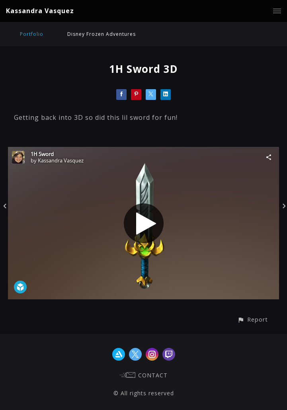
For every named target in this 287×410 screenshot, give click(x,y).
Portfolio (31, 34)
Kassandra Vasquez (40, 10)
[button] (252, 319)
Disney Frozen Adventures (101, 34)
